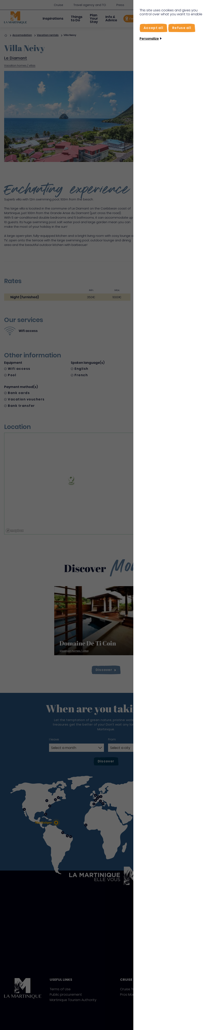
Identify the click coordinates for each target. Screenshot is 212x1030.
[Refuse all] (181, 28)
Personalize (149, 38)
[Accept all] (153, 28)
